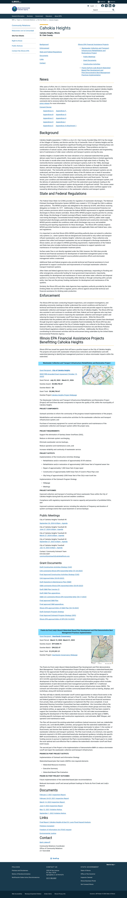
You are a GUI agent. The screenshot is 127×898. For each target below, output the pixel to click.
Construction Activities (91, 64)
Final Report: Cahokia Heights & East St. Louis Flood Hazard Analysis (65, 822)
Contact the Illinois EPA (20, 51)
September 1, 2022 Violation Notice (53, 813)
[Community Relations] (29, 20)
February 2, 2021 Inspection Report (53, 795)
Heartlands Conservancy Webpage (64, 655)
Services (111, 2)
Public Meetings (89, 57)
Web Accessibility (17, 894)
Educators (49, 16)
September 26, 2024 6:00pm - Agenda (53, 523)
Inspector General (86, 877)
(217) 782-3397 (51, 878)
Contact (43, 63)
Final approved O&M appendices (52, 604)
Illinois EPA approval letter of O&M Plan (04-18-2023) (59, 608)
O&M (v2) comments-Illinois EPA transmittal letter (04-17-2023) (63, 597)
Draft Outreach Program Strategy (52, 612)
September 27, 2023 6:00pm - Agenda (53, 542)
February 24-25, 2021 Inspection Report (54, 798)
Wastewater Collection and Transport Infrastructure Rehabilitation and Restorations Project (95, 50)
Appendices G (61, 114)
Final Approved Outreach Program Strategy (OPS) (58, 615)
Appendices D (48, 122)
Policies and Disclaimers (20, 870)
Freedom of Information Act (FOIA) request (55, 830)
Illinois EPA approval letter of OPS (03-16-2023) (57, 619)
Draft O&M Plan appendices (50, 593)
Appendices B (48, 114)
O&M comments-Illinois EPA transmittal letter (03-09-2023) (61, 586)
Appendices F (61, 111)
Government (39, 16)
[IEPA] (13, 20)
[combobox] (93, 6)
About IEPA (58, 16)
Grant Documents (89, 60)
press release (45, 103)
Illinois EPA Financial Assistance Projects (93, 44)
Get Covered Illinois (87, 884)
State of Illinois (86, 870)
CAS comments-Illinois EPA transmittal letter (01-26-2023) (61, 571)
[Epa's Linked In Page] (110, 6)
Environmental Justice (48, 833)
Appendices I (61, 122)
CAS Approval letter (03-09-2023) (52, 578)
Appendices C (48, 118)
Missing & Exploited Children (33, 894)
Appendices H (61, 118)
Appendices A (48, 111)
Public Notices (17, 46)
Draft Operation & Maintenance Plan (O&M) (55, 582)
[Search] (103, 10)
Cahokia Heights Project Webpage (64, 395)
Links (42, 59)
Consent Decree (45, 107)
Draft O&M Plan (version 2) (49, 589)
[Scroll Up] (54, 858)
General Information (18, 16)
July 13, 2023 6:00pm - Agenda (51, 548)
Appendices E (48, 126)
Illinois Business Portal (88, 881)
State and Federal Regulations (51, 52)
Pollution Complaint (47, 826)
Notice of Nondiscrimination (21, 874)
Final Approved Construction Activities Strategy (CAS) (59, 574)
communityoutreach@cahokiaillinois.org (54, 556)
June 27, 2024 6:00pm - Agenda (51, 529)
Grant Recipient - (55, 370)
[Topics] (19, 20)
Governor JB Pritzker (96, 893)
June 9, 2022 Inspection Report (51, 806)
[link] (102, 6)
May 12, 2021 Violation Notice (51, 809)
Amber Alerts (48, 894)
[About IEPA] (63, 16)
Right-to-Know (17, 41)
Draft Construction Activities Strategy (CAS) (56, 567)
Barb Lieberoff (45, 842)
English (92, 6)
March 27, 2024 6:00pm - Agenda (52, 535)
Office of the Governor (88, 874)
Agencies (101, 2)
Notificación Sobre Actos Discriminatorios (26, 877)
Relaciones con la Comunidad (23, 31)
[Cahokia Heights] (53, 20)
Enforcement (44, 48)
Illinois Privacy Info (60, 894)
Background (44, 44)
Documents (44, 56)
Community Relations (21, 25)
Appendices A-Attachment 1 (66, 126)
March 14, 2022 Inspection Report (52, 802)
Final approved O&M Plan (49, 600)
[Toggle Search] (113, 10)
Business (30, 16)
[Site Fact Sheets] (42, 20)
